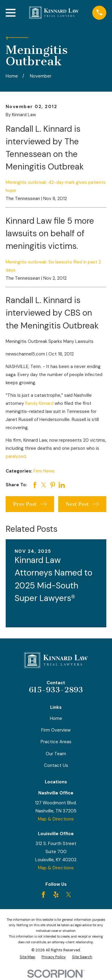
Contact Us (56, 765)
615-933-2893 (56, 689)
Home (56, 718)
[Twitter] (68, 894)
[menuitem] (27, 957)
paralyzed (16, 456)
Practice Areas (56, 742)
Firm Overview (55, 730)
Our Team (56, 754)
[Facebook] (43, 894)
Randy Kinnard (39, 403)
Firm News (44, 471)
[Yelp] (56, 894)
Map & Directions (56, 819)
